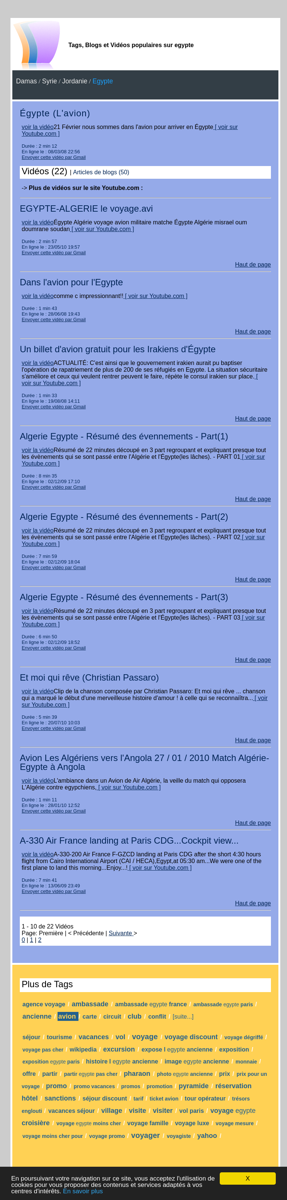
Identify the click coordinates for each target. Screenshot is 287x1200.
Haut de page (253, 264)
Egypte (102, 81)
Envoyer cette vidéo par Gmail (54, 157)
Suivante (121, 933)
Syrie (49, 81)
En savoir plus (83, 1191)
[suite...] (183, 1016)
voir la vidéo (37, 127)
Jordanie (74, 81)
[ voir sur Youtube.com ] (102, 229)
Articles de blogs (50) (101, 172)
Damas (26, 81)
